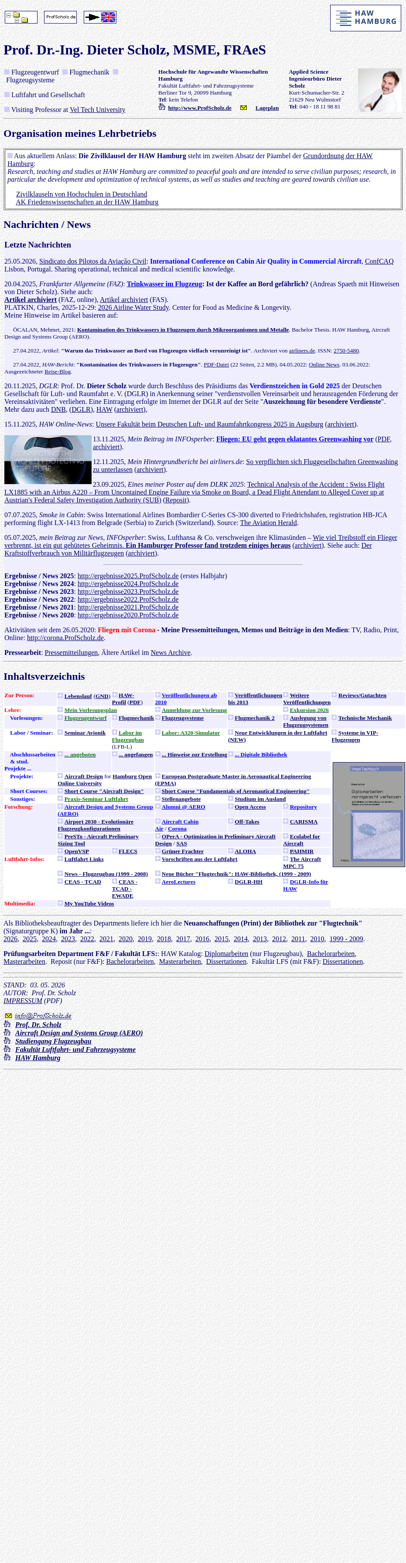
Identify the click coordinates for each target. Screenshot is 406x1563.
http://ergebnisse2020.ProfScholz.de (128, 615)
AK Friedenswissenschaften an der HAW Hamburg (87, 202)
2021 (106, 939)
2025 (30, 939)
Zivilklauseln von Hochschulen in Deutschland (81, 194)
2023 (68, 939)
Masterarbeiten (24, 961)
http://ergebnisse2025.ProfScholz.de (128, 576)
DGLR (81, 409)
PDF (384, 439)
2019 (145, 939)
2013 (260, 939)
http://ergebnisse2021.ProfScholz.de (128, 607)
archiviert (129, 409)
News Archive (171, 652)
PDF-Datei (216, 364)
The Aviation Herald (268, 522)
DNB (58, 409)
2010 (317, 939)
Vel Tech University (97, 109)
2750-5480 (346, 350)
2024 (49, 939)
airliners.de (302, 350)
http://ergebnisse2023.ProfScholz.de (128, 591)
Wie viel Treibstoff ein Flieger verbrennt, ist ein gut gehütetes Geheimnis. (200, 541)
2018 (164, 939)
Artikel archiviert (124, 299)
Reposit (176, 500)
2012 (279, 939)
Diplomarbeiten (226, 953)
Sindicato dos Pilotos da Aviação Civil (92, 261)
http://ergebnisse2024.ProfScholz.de (128, 583)
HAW (104, 409)
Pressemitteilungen (71, 652)
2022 (87, 939)
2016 (202, 939)
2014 (241, 939)
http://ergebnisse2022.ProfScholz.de (128, 599)
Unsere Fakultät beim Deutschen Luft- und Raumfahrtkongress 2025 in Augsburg (209, 424)
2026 (10, 939)
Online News (324, 364)
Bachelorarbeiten (331, 953)
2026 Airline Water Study (133, 307)
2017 (183, 939)
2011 (298, 939)
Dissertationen (226, 961)
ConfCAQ (379, 261)
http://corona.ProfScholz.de (65, 637)
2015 (222, 939)
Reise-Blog (57, 371)
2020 (126, 939)
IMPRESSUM (22, 1000)
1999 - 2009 (346, 939)
